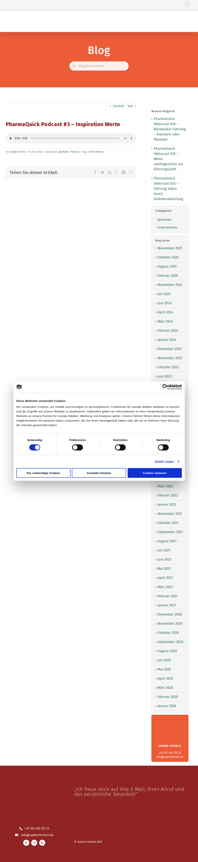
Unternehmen (96, 151)
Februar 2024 (168, 330)
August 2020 (167, 651)
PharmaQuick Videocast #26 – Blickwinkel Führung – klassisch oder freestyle (170, 129)
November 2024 (170, 285)
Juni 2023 (165, 376)
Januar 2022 (167, 504)
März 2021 (165, 587)
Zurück (118, 106)
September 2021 (170, 532)
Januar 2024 (167, 340)
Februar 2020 (168, 697)
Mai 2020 (164, 669)
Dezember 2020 (170, 614)
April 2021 (165, 578)
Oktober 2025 (168, 257)
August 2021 (167, 541)
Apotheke (64, 151)
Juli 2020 (164, 660)
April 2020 (165, 678)
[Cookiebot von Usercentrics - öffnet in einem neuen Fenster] (165, 387)
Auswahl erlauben (99, 473)
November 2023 (170, 358)
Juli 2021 (164, 550)
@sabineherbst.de (39, 835)
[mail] (34, 843)
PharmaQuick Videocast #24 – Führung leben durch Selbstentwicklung (168, 188)
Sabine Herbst (18, 151)
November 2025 (170, 248)
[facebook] (187, 4)
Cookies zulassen (155, 473)
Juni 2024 (165, 303)
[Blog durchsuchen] (99, 66)
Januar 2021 (167, 605)
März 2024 (165, 321)
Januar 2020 (167, 706)
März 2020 (165, 688)
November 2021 (170, 514)
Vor (130, 106)
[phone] (42, 843)
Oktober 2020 (168, 633)
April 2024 (165, 312)
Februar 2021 (168, 596)
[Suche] (74, 66)
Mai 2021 (164, 569)
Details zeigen (164, 461)
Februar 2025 (168, 276)
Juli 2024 (164, 294)
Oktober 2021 (168, 523)
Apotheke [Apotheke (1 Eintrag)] (164, 219)
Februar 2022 (168, 495)
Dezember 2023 (170, 349)
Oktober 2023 (168, 367)
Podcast (74, 151)
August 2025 (167, 266)
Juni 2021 (164, 559)
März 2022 (165, 486)
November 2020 (170, 623)
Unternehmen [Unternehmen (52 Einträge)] (167, 227)
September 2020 (170, 642)
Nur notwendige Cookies (43, 473)
